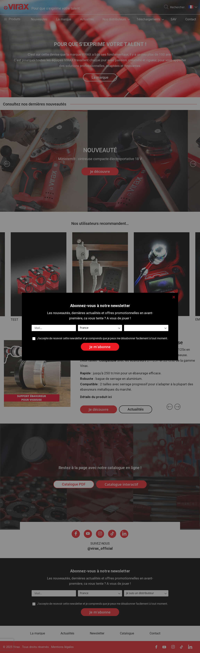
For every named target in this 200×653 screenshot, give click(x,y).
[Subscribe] (100, 347)
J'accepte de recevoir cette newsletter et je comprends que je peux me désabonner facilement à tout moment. (102, 338)
